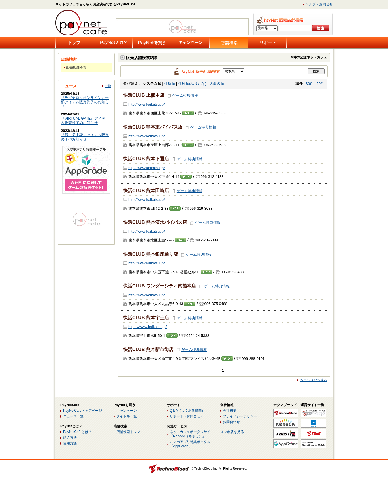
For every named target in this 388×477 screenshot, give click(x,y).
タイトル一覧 (126, 416)
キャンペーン (126, 411)
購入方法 (70, 438)
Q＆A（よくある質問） (187, 411)
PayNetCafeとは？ (77, 432)
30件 (309, 83)
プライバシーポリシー (240, 416)
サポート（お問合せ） (187, 416)
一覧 (108, 86)
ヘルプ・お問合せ (319, 4)
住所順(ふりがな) (192, 83)
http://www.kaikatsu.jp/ (146, 104)
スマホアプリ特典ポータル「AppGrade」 (190, 444)
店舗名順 (216, 83)
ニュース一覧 (73, 416)
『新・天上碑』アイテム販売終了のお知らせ (85, 137)
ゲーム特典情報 (185, 95)
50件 (320, 83)
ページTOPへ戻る (313, 380)
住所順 (169, 83)
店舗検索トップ (128, 432)
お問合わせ (231, 422)
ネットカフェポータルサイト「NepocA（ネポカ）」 (192, 434)
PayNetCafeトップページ (82, 411)
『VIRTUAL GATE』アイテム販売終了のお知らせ (83, 120)
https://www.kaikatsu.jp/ (147, 327)
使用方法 (70, 443)
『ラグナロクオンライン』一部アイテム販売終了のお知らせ (85, 102)
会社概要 (229, 411)
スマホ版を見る (232, 432)
